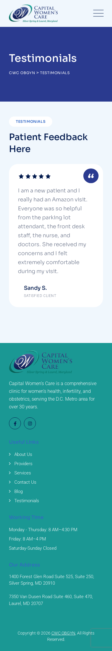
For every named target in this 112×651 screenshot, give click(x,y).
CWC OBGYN (63, 633)
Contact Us (25, 482)
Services (22, 473)
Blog (18, 491)
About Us (23, 454)
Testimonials (26, 500)
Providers (23, 463)
